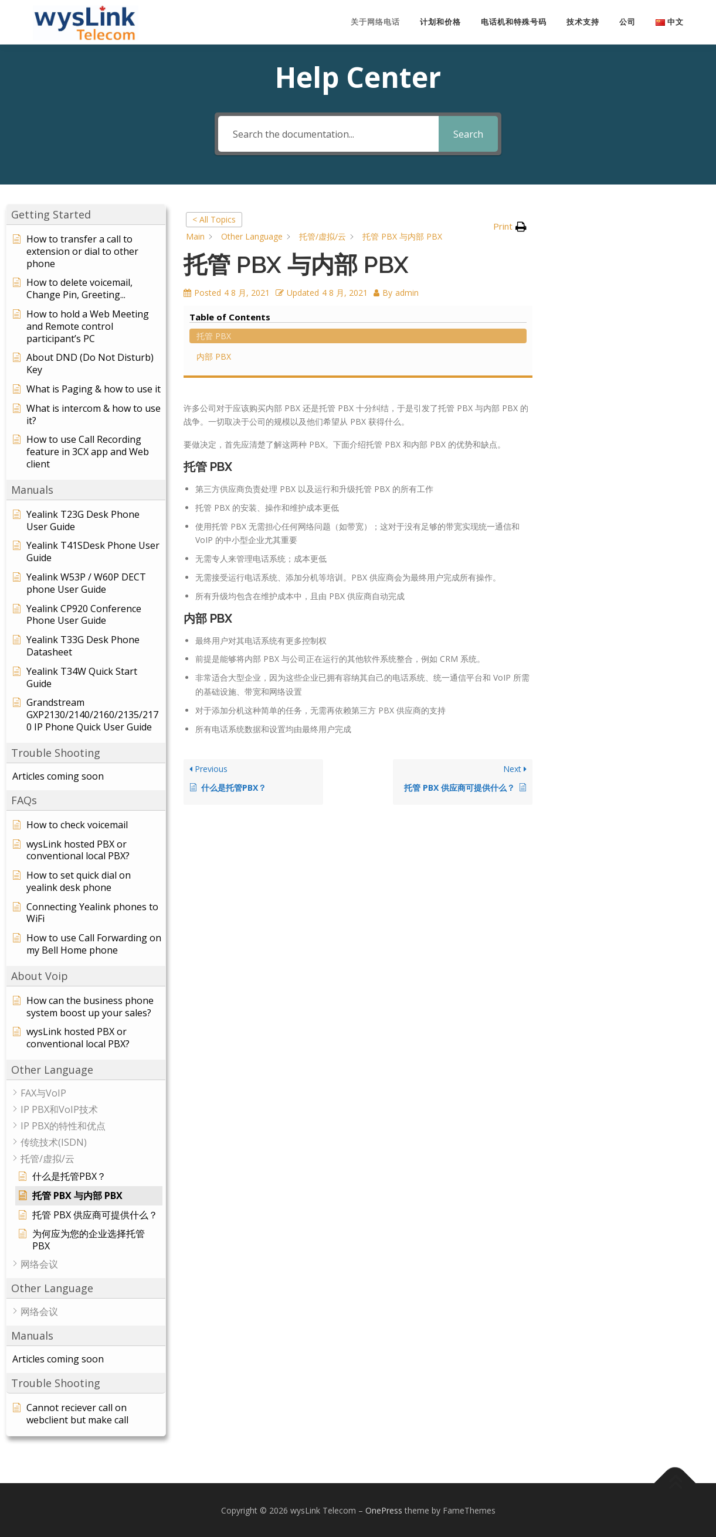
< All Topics (214, 218)
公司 (627, 22)
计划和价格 (440, 22)
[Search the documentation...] (328, 133)
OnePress (383, 1509)
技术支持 (582, 22)
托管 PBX (582, 233)
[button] (85, 214)
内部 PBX (582, 253)
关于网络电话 (375, 22)
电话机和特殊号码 (514, 22)
